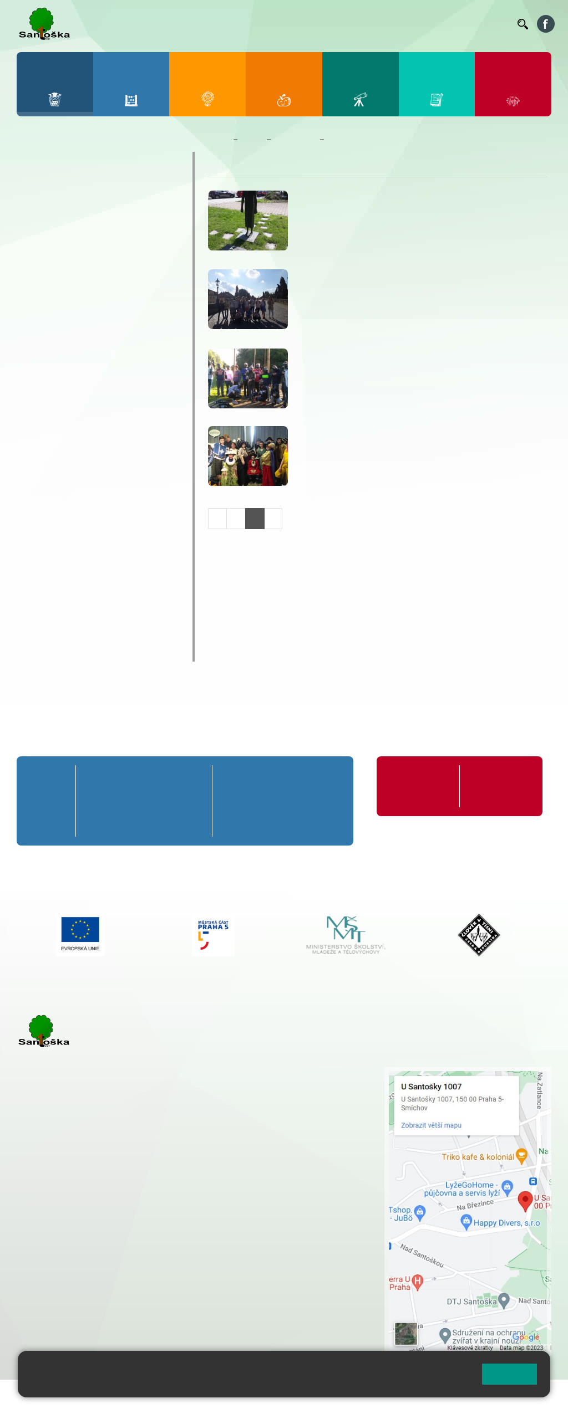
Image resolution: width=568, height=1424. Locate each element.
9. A (329, 780)
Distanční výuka (65, 307)
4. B (169, 801)
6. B (233, 801)
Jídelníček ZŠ (286, 23)
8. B (296, 801)
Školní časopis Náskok (81, 499)
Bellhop (246, 23)
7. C (265, 822)
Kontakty (493, 23)
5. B (194, 801)
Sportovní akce (63, 383)
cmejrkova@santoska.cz (84, 1217)
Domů (218, 139)
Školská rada (57, 585)
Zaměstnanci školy (72, 184)
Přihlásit (273, 1395)
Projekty (46, 520)
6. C (233, 822)
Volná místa (459, 23)
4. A (169, 780)
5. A (194, 780)
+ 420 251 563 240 (65, 1262)
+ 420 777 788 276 (133, 1262)
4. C (169, 822)
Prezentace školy (67, 364)
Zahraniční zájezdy (70, 459)
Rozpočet (48, 629)
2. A (118, 780)
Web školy (531, 1395)
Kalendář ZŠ (55, 227)
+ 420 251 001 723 (65, 1205)
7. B (265, 801)
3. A (143, 780)
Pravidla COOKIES (88, 1408)
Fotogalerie (53, 248)
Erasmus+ (49, 542)
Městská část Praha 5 (54, 1307)
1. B (93, 801)
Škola (252, 139)
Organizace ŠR (332, 23)
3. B (144, 801)
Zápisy (47, 479)
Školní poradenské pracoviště (98, 564)
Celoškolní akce (65, 288)
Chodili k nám (59, 650)
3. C (144, 822)
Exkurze (49, 326)
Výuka (46, 441)
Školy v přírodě (63, 402)
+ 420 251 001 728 (285, 1083)
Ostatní (48, 345)
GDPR (39, 607)
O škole (43, 162)
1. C (93, 822)
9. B (329, 801)
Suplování (379, 23)
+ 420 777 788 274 (282, 1095)
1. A (93, 780)
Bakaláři (210, 23)
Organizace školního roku (414, 786)
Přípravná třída (50, 786)
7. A (264, 780)
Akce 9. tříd (56, 269)
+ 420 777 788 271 (133, 1205)
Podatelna (422, 23)
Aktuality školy (62, 205)
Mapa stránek (224, 1395)
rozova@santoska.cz (77, 1273)
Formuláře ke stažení (492, 786)
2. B (118, 801)
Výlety (46, 422)
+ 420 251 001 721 (286, 1072)
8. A (297, 780)
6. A (233, 780)
